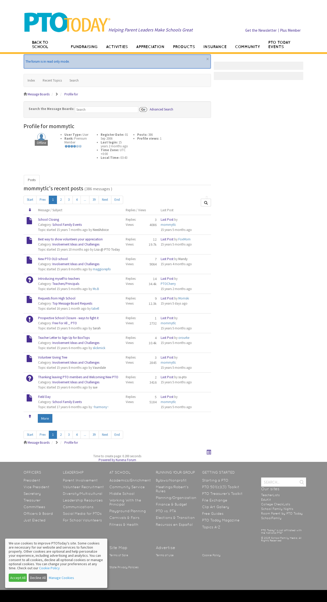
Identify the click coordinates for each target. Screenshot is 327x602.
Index (31, 80)
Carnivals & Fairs (124, 518)
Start (30, 199)
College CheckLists (275, 504)
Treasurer (32, 500)
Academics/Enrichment (130, 480)
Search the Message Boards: (51, 109)
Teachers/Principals (65, 284)
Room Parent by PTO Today (282, 513)
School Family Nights (277, 509)
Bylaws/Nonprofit (171, 480)
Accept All (18, 577)
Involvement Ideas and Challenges (75, 244)
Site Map (118, 547)
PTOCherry (168, 284)
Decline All (38, 577)
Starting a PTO (215, 480)
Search (74, 80)
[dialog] (56, 563)
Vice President (37, 487)
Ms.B (96, 289)
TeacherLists (270, 495)
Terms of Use (165, 555)
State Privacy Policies (123, 567)
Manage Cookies (61, 578)
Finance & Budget (171, 504)
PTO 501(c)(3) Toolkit (220, 487)
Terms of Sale (118, 555)
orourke (183, 338)
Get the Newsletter (261, 30)
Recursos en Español (174, 524)
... (85, 199)
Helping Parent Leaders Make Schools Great (150, 30)
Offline (41, 143)
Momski (183, 298)
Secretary (32, 494)
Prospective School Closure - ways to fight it (68, 318)
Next (105, 199)
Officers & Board (38, 513)
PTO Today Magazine (221, 520)
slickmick (99, 348)
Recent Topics (52, 80)
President (32, 480)
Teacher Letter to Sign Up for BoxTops (64, 338)
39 (94, 199)
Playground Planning (127, 511)
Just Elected (34, 520)
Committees (34, 507)
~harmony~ (101, 407)
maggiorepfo (102, 269)
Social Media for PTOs (82, 513)
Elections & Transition (175, 518)
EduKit (266, 499)
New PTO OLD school (53, 259)
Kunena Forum (126, 460)
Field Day (44, 397)
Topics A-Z (211, 527)
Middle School (121, 494)
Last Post (167, 219)
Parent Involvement (80, 480)
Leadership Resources (83, 500)
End (117, 199)
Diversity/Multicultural (82, 494)
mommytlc (168, 224)
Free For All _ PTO (64, 323)
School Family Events (67, 224)
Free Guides (213, 513)
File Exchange (214, 500)
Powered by (107, 460)
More (45, 418)
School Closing (48, 219)
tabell (95, 308)
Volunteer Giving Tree (52, 357)
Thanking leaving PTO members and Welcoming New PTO (78, 377)
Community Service (127, 487)
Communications (78, 507)
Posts (32, 180)
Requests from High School (56, 298)
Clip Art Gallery (215, 507)
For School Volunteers (82, 520)
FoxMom (184, 239)
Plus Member (290, 30)
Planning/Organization (176, 498)
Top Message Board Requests (72, 303)
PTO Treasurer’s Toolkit (222, 494)
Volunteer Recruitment (83, 487)
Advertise (165, 547)
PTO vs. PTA (166, 511)
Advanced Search (161, 109)
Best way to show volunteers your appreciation (70, 239)
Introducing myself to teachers (59, 278)
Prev (43, 199)
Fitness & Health (123, 524)
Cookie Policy (211, 555)
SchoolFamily (271, 518)
